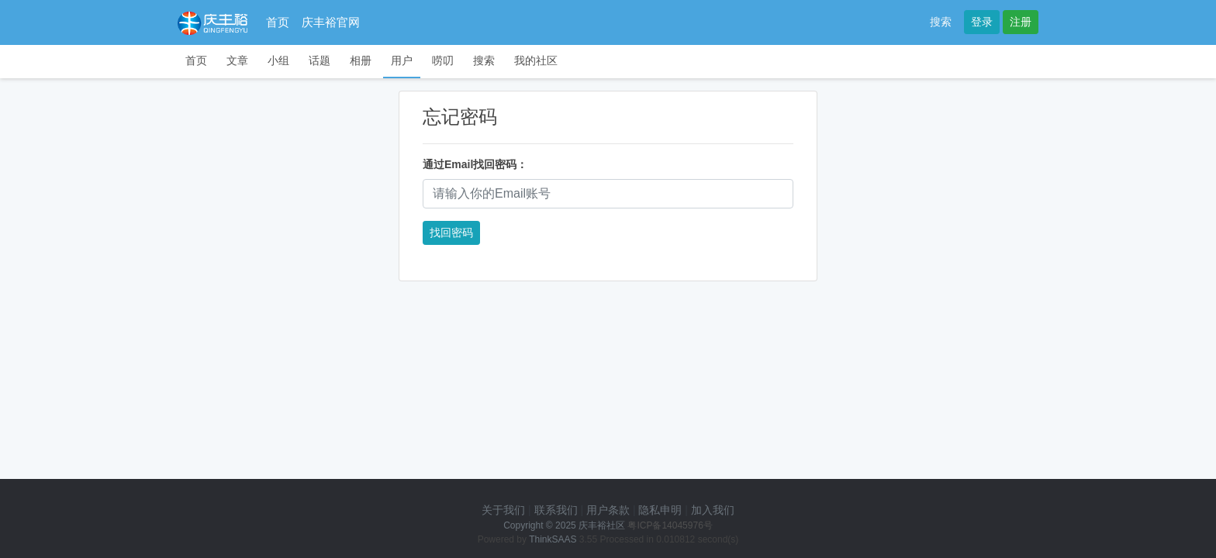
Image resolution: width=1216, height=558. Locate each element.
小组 (278, 60)
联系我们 (556, 510)
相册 (360, 60)
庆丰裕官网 (331, 22)
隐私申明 (660, 510)
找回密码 (451, 232)
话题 (319, 60)
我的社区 (536, 60)
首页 (277, 22)
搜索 (941, 22)
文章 (237, 60)
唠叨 (443, 60)
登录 (982, 22)
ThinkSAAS (552, 539)
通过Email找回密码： (475, 164)
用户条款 (608, 510)
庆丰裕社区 (602, 525)
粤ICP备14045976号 (669, 525)
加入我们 (712, 510)
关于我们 (503, 510)
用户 (402, 60)
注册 (1020, 22)
